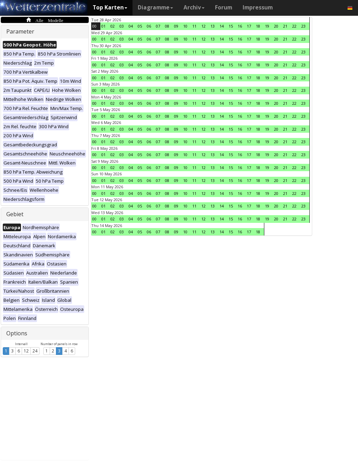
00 (94, 26)
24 (35, 351)
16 (240, 26)
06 (149, 26)
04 (131, 26)
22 (294, 26)
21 (285, 26)
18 (258, 26)
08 (167, 26)
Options (16, 333)
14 (222, 26)
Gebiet (14, 214)
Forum (223, 7)
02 (112, 26)
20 (276, 26)
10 (185, 26)
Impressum (258, 7)
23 (303, 26)
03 (122, 26)
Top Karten (110, 7)
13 (212, 26)
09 (176, 26)
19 (267, 26)
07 (158, 26)
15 (231, 26)
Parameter (20, 31)
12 (26, 351)
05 (140, 26)
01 (103, 26)
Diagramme (155, 7)
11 (194, 26)
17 (249, 26)
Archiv (194, 7)
